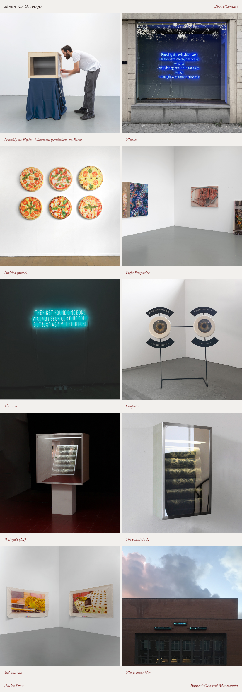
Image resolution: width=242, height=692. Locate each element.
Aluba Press (13, 685)
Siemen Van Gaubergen (23, 6)
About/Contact (226, 6)
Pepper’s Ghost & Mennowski (214, 685)
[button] (60, 79)
